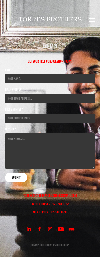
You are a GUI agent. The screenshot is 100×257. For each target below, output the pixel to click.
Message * (10, 129)
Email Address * (13, 89)
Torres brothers (50, 20)
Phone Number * (14, 109)
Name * (9, 70)
